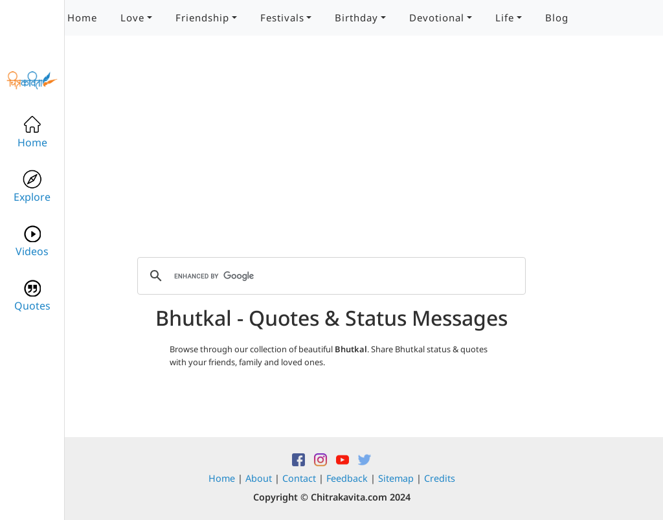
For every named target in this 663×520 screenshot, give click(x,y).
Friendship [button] (202, 17)
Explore (32, 187)
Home (82, 17)
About (258, 478)
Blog (556, 17)
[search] (329, 276)
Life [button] (504, 17)
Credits (439, 478)
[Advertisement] (331, 155)
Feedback (347, 478)
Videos (32, 241)
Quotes (32, 295)
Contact (299, 478)
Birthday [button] (356, 17)
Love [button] (132, 17)
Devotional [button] (436, 17)
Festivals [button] (282, 17)
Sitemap (396, 478)
